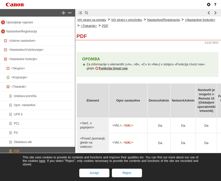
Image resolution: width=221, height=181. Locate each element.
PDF (17, 151)
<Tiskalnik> (18, 86)
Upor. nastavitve (24, 105)
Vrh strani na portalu (91, 20)
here (42, 161)
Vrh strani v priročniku (126, 20)
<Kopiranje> (19, 77)
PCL (17, 123)
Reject (126, 173)
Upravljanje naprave (19, 22)
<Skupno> (18, 68)
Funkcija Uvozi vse (113, 68)
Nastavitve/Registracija (21, 31)
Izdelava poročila (25, 96)
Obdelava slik (23, 142)
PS (16, 132)
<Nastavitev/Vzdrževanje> (26, 50)
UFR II (18, 114)
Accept (94, 173)
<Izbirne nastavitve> (22, 40)
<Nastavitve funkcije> (23, 59)
